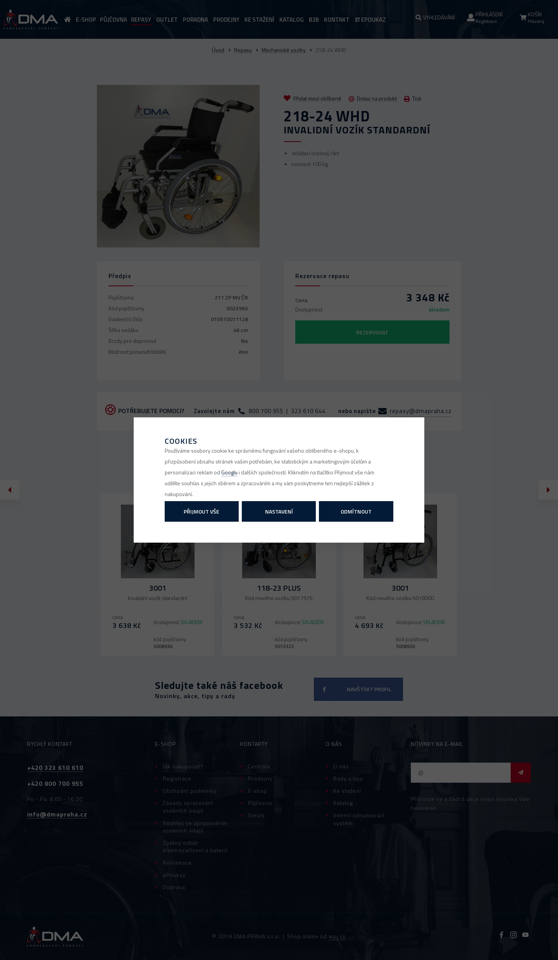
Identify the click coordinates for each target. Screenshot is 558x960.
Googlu (229, 472)
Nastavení (279, 511)
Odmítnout (356, 511)
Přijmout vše (201, 511)
